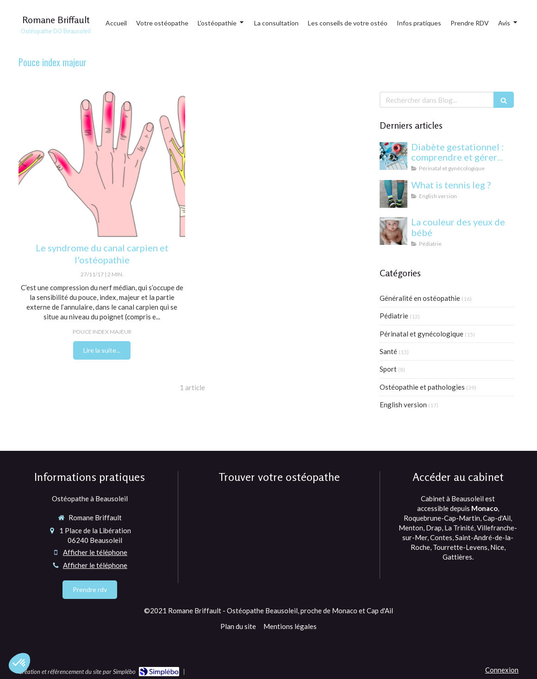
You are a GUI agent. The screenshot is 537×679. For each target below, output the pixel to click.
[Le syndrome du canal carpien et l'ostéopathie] (102, 162)
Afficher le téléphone (95, 552)
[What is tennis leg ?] (393, 194)
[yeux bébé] (393, 231)
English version (403, 404)
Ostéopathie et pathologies (422, 387)
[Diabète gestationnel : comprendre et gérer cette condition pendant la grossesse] (393, 156)
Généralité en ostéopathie (420, 298)
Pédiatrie (394, 315)
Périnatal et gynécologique (421, 334)
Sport (388, 369)
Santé (388, 351)
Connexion (501, 670)
